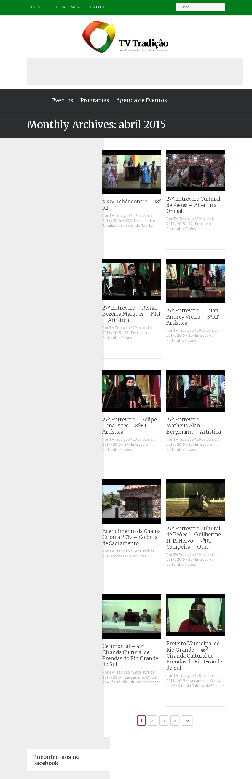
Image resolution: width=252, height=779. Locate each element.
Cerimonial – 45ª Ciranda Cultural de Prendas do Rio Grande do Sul (138, 655)
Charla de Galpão (38, 229)
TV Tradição (127, 215)
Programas (86, 100)
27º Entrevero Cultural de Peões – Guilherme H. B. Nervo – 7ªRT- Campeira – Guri (201, 537)
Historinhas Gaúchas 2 (43, 275)
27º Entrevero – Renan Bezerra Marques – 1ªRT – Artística (140, 314)
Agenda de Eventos (133, 100)
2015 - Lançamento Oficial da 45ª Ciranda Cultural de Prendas (140, 680)
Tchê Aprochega (37, 322)
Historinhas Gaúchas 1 (42, 268)
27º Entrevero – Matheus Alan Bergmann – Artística (201, 425)
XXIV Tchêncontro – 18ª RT (140, 204)
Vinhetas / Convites (137, 556)
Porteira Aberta (36, 306)
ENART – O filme (37, 252)
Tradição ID (32, 330)
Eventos (54, 100)
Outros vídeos (35, 291)
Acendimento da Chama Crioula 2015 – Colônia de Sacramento (140, 537)
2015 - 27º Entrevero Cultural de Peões (197, 226)
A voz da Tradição (38, 213)
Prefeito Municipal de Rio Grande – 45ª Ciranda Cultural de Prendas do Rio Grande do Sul (202, 655)
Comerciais (33, 236)
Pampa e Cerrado (38, 299)
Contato (88, 7)
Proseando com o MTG (43, 314)
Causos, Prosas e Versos (44, 221)
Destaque (31, 244)
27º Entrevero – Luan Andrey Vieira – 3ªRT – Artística (203, 316)
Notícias (30, 283)
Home (30, 100)
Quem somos (59, 7)
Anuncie (30, 7)
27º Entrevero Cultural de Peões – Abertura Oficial (201, 205)
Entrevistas (32, 260)
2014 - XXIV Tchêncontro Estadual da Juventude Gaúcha (137, 223)
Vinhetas (30, 338)
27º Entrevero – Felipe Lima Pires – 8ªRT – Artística (138, 425)
